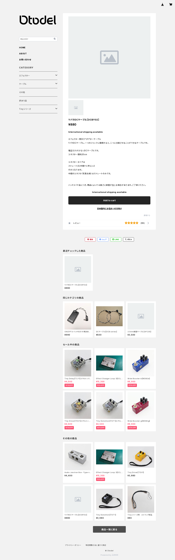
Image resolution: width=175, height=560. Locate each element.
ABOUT (23, 53)
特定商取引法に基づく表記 (96, 545)
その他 (22, 92)
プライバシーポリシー (73, 545)
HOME (22, 47)
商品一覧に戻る (109, 529)
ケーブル (23, 84)
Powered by (109, 555)
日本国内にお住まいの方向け (109, 208)
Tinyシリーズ (25, 109)
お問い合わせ (25, 59)
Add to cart (109, 200)
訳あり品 (23, 100)
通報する (147, 215)
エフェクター (24, 75)
